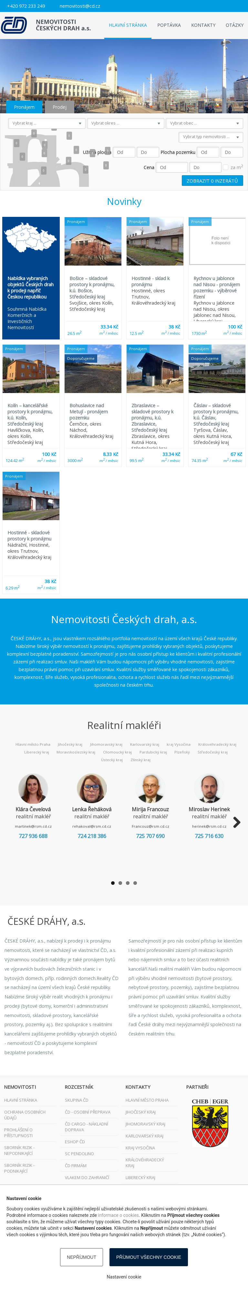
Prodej (60, 107)
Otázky (234, 25)
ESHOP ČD (75, 1142)
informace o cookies (118, 1215)
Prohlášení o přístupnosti (18, 1132)
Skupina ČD (76, 1100)
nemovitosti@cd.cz (80, 6)
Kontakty (203, 25)
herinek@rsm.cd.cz (225, 826)
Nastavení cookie (124, 1276)
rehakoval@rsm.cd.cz (98, 826)
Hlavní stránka (128, 25)
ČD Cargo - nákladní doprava (86, 1127)
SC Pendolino (79, 1154)
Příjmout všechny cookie (148, 1257)
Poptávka (169, 25)
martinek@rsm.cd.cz (35, 826)
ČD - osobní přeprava (87, 1112)
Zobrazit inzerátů (212, 180)
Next (234, 822)
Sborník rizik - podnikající (19, 1168)
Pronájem (24, 107)
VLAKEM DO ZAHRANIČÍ (87, 1177)
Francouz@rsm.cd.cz (162, 826)
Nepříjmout (81, 1257)
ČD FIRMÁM (76, 1165)
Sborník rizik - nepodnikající (19, 1150)
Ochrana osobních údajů (25, 1115)
